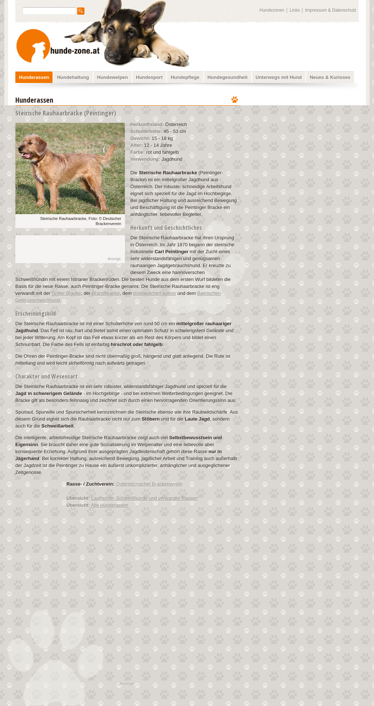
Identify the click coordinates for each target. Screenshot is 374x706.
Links (295, 10)
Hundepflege (185, 77)
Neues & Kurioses (330, 77)
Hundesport (149, 77)
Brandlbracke (106, 293)
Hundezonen (272, 10)
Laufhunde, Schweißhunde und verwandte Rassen (144, 498)
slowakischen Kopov (154, 293)
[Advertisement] (303, 140)
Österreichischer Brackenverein (150, 484)
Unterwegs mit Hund (279, 77)
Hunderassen (34, 77)
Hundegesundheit (227, 77)
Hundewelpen (112, 77)
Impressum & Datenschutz (330, 10)
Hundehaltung (73, 77)
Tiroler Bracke (66, 293)
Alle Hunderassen (110, 505)
